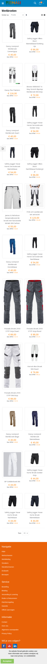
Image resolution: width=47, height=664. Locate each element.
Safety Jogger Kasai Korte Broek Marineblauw (34, 515)
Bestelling (5, 587)
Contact (4, 622)
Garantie (5, 606)
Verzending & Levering (10, 594)
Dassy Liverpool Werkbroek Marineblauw (34, 436)
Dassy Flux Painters (12, 90)
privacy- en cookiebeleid (26, 656)
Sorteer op (5, 15)
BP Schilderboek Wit (12, 481)
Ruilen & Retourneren (9, 598)
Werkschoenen (7, 555)
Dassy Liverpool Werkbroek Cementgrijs (12, 48)
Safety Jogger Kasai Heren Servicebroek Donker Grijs (35, 125)
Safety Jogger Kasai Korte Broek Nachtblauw (12, 515)
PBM (3, 551)
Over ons (5, 626)
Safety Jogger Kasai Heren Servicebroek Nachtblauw (35, 256)
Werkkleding (6, 559)
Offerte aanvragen (8, 610)
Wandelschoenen (8, 567)
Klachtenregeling (8, 602)
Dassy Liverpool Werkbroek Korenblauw (12, 264)
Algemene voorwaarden (10, 630)
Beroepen (5, 575)
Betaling (5, 591)
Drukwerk (5, 571)
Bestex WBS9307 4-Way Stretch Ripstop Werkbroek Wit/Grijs (35, 89)
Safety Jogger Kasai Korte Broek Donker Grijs (35, 472)
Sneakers (5, 563)
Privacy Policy (7, 633)
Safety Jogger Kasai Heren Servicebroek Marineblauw (12, 166)
